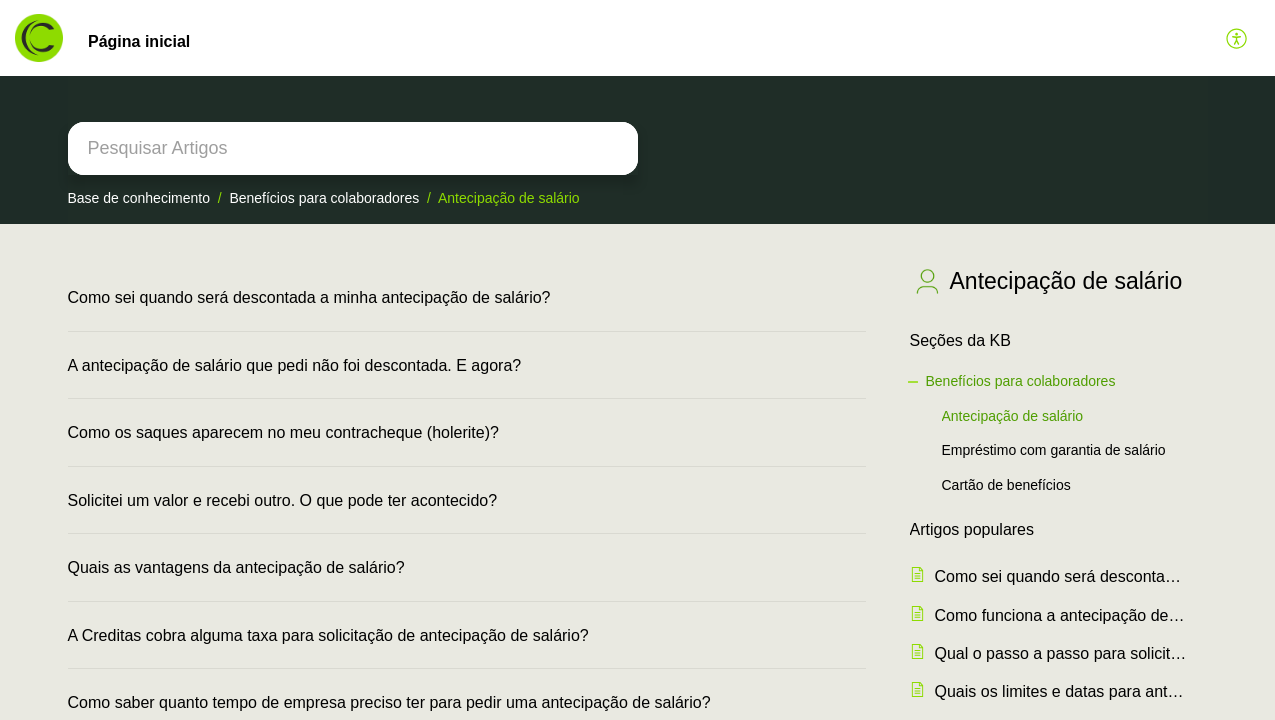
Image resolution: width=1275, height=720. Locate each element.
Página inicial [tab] (139, 41)
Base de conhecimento (139, 198)
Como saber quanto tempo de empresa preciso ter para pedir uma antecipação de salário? (389, 702)
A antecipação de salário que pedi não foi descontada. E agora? (295, 365)
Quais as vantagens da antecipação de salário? (236, 567)
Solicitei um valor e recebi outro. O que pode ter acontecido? (283, 500)
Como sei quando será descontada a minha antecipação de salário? (309, 297)
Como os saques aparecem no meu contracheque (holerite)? (283, 432)
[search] (353, 148)
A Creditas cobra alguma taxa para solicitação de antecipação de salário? (328, 635)
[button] (1237, 38)
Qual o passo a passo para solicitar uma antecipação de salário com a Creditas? (1061, 653)
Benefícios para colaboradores (324, 198)
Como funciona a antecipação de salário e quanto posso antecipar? (1061, 615)
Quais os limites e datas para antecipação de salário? (1061, 691)
